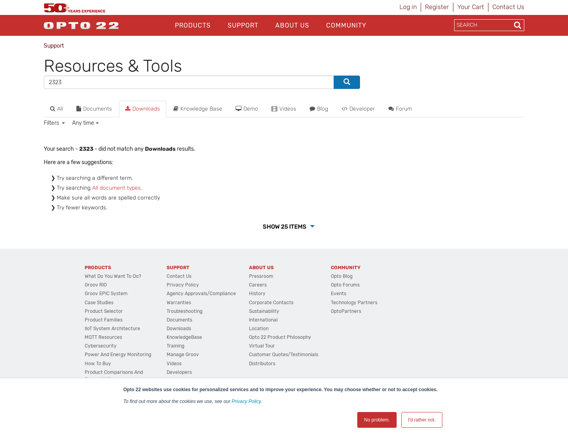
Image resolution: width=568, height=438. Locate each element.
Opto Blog (342, 276)
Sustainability (264, 311)
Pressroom (261, 276)
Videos (283, 108)
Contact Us (508, 7)
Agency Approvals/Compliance (201, 293)
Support (243, 25)
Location (259, 328)
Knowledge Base (197, 108)
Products (193, 25)
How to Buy (98, 363)
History (257, 293)
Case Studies (99, 302)
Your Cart (470, 7)
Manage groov (183, 354)
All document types (116, 188)
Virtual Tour (262, 346)
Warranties (179, 302)
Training (175, 346)
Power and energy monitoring (118, 354)
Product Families (104, 320)
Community (346, 25)
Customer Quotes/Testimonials (283, 354)
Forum (400, 108)
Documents (94, 108)
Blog (319, 108)
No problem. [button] (377, 420)
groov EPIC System (106, 293)
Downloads (142, 108)
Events (338, 293)
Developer (358, 108)
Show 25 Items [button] (285, 226)
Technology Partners (354, 302)
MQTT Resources (103, 337)
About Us (292, 25)
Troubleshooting (184, 311)
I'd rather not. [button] (422, 420)
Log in (408, 7)
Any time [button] (83, 123)
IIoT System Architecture (112, 328)
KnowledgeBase (184, 337)
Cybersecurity (101, 346)
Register (437, 7)
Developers (179, 372)
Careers (258, 285)
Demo (247, 108)
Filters (52, 123)
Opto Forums (345, 285)
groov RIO (96, 285)
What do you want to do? (113, 276)
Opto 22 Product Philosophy (280, 337)
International (263, 320)
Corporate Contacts (271, 302)
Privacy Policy (246, 401)
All (56, 108)
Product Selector (104, 311)
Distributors (262, 363)
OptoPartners (346, 311)
